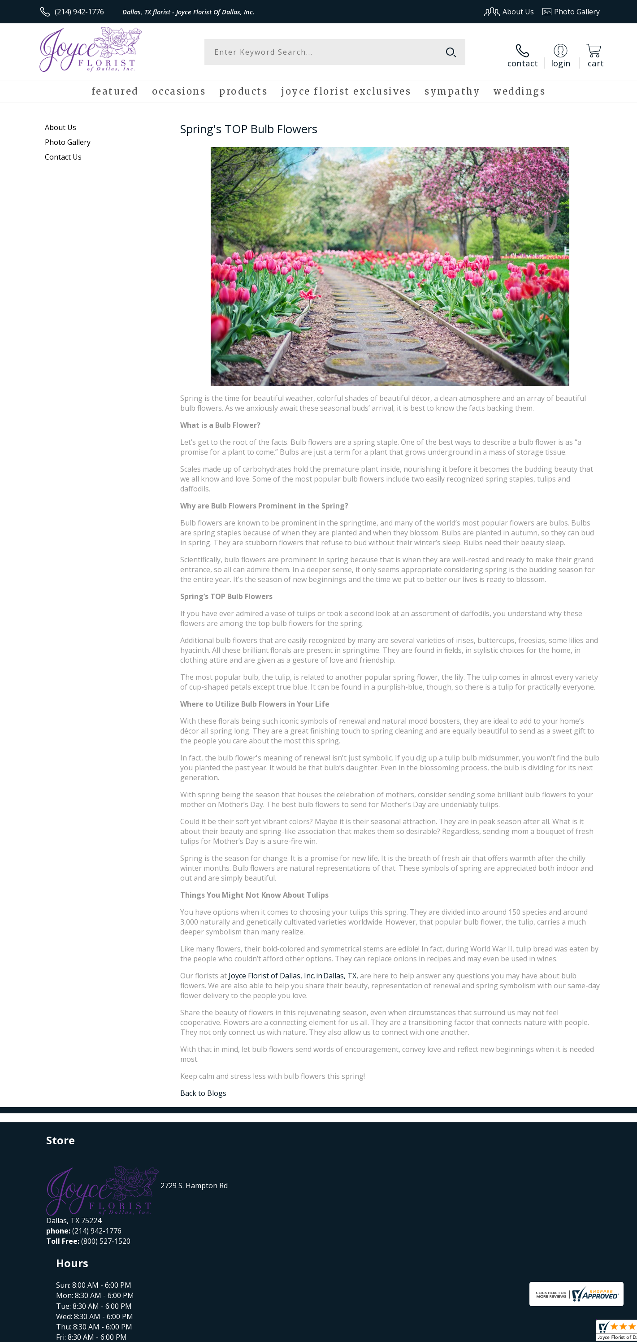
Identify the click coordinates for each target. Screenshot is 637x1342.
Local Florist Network (521, 1332)
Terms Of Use (405, 1332)
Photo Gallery (68, 136)
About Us (60, 121)
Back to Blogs (203, 1087)
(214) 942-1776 (79, 12)
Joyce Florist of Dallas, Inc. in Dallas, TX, (294, 970)
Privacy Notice (457, 1332)
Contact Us (63, 151)
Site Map (576, 1332)
